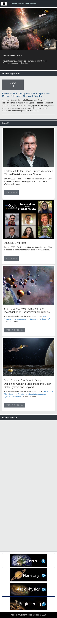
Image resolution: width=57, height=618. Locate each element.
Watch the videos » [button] (14, 330)
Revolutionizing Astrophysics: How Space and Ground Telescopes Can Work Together (26, 94)
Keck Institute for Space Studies (23, 4)
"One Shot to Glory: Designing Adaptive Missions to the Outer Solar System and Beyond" (28, 394)
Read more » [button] (11, 192)
